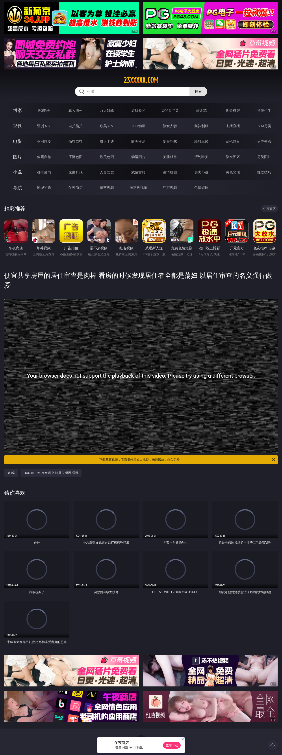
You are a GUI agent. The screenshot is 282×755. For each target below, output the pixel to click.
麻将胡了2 (170, 110)
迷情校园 (170, 172)
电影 (17, 141)
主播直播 (233, 125)
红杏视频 (170, 187)
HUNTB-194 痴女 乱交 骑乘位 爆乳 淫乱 (51, 473)
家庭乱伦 (76, 172)
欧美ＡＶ (107, 125)
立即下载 (172, 745)
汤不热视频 (138, 187)
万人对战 (107, 110)
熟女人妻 (170, 125)
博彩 (17, 110)
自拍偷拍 (76, 125)
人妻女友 (107, 172)
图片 (17, 157)
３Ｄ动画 (138, 125)
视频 (17, 126)
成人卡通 (107, 141)
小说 (17, 172)
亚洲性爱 (44, 141)
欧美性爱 (138, 141)
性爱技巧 (264, 172)
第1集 (11, 473)
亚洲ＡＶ (44, 125)
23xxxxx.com (141, 80)
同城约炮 (44, 187)
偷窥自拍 (44, 156)
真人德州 (76, 110)
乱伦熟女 (233, 141)
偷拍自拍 (76, 141)
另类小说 (201, 172)
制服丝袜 (170, 141)
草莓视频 (107, 187)
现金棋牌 (233, 110)
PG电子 (44, 110)
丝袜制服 (201, 125)
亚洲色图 (76, 156)
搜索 (198, 91)
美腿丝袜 (170, 156)
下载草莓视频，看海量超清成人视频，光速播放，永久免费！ (187, 459)
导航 (17, 187)
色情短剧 (201, 187)
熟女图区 (233, 156)
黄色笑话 (233, 172)
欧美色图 (107, 156)
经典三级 (201, 141)
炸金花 (201, 110)
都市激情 (44, 172)
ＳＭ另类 (264, 125)
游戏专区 (138, 110)
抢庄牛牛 (264, 110)
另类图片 (264, 156)
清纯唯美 (201, 156)
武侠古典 (138, 172)
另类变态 (264, 141)
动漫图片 (138, 156)
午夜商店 (76, 187)
